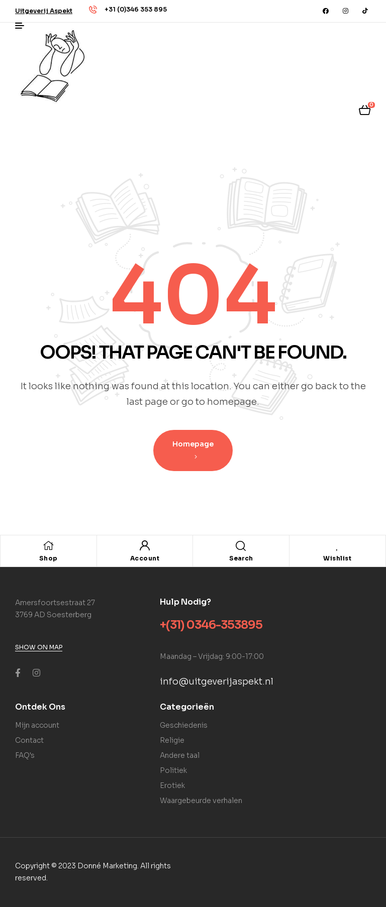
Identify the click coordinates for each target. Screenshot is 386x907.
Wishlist (337, 558)
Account (145, 558)
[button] (43, 11)
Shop (48, 558)
